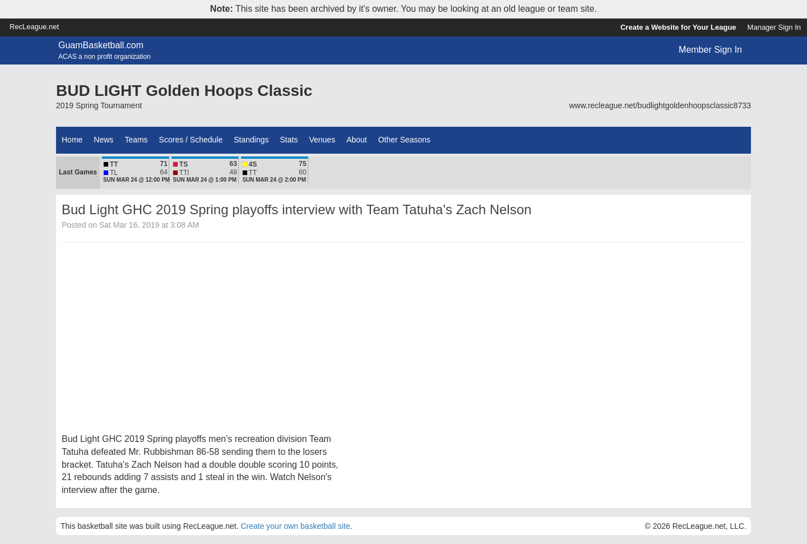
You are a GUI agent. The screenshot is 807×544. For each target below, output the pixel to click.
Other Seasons (404, 139)
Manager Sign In (774, 27)
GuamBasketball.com (100, 45)
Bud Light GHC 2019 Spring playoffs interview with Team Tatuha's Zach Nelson (296, 209)
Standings (251, 139)
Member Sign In (710, 49)
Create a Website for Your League (678, 27)
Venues (322, 139)
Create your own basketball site (295, 526)
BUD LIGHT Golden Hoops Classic (184, 90)
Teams (135, 139)
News (103, 139)
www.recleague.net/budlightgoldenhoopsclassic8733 (660, 105)
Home (72, 139)
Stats (289, 139)
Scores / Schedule (191, 139)
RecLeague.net (34, 26)
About (356, 139)
